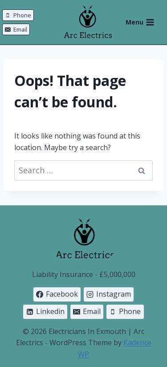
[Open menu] (144, 22)
